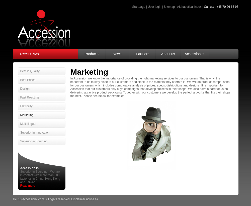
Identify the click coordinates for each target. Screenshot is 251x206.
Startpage (138, 7)
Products (91, 54)
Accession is (194, 54)
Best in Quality (30, 71)
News (117, 54)
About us (168, 54)
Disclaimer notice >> (85, 199)
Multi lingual (28, 124)
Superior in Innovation (35, 132)
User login (154, 7)
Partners (142, 54)
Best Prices (28, 80)
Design (25, 88)
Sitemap (169, 7)
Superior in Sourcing (34, 141)
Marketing (27, 115)
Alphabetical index (189, 7)
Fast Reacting (29, 97)
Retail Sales (29, 54)
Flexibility (26, 106)
